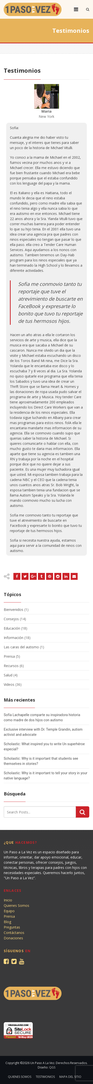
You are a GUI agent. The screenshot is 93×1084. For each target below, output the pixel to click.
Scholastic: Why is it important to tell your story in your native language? (45, 775)
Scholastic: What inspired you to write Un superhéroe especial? (44, 746)
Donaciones (13, 938)
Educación (12, 628)
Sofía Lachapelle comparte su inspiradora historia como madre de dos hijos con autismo (42, 717)
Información (13, 637)
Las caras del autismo (21, 647)
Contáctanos (14, 932)
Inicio (8, 900)
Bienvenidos (13, 609)
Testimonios (45, 1077)
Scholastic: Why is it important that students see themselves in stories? (41, 761)
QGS (52, 1067)
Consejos (11, 619)
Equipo (9, 911)
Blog (7, 921)
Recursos (11, 665)
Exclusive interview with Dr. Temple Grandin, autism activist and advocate (43, 732)
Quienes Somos (16, 905)
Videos (9, 684)
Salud (8, 675)
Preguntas (12, 927)
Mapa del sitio (70, 1077)
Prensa (9, 656)
